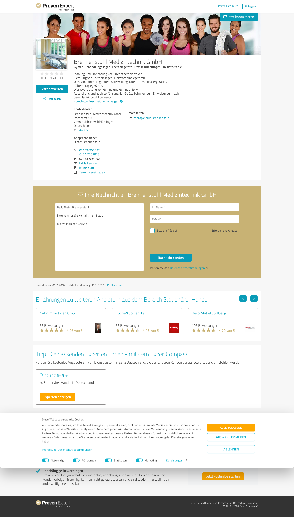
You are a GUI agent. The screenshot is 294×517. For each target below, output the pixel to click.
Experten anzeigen (57, 396)
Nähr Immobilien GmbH (59, 313)
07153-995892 (89, 150)
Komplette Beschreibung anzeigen (98, 101)
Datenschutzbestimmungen (75, 499)
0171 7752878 (89, 154)
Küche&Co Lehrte (130, 313)
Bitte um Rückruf (167, 230)
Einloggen (250, 6)
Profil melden (114, 285)
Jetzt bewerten (52, 88)
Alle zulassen (231, 477)
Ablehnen (231, 498)
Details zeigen (174, 510)
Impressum (49, 499)
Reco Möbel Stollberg (209, 313)
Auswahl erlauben (231, 486)
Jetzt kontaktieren (238, 16)
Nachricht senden (171, 257)
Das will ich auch (227, 6)
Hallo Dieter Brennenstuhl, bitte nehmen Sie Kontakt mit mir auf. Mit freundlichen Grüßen (99, 237)
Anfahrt (84, 130)
